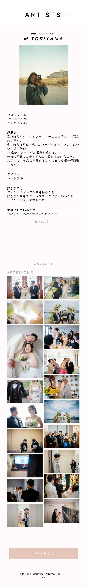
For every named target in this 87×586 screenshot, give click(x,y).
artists (43, 15)
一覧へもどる (43, 553)
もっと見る (42, 221)
